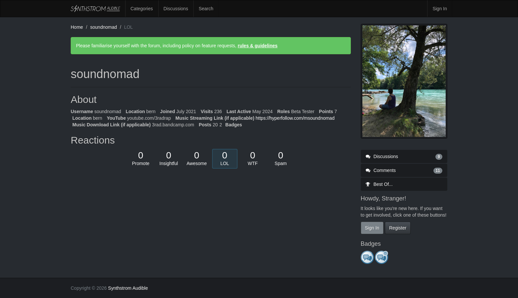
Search (206, 8)
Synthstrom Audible (95, 8)
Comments (404, 170)
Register (397, 228)
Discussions (176, 8)
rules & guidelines (258, 45)
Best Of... (379, 184)
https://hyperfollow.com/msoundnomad (295, 118)
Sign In (439, 8)
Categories (141, 8)
